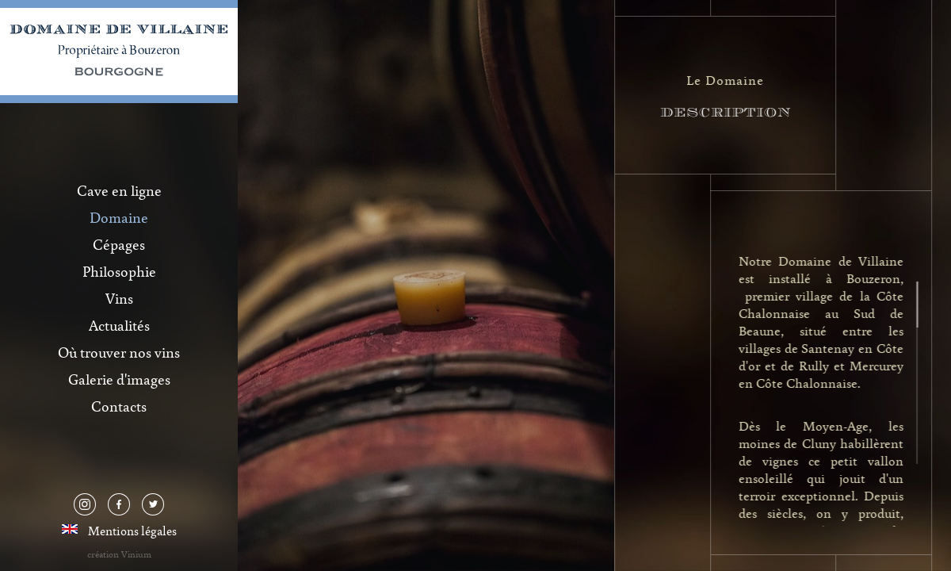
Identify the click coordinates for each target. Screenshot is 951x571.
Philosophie (119, 271)
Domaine (119, 217)
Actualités (119, 325)
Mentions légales (132, 530)
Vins (119, 298)
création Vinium (119, 554)
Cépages (119, 244)
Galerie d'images (119, 379)
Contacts (119, 406)
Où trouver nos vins (119, 352)
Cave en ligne (119, 190)
